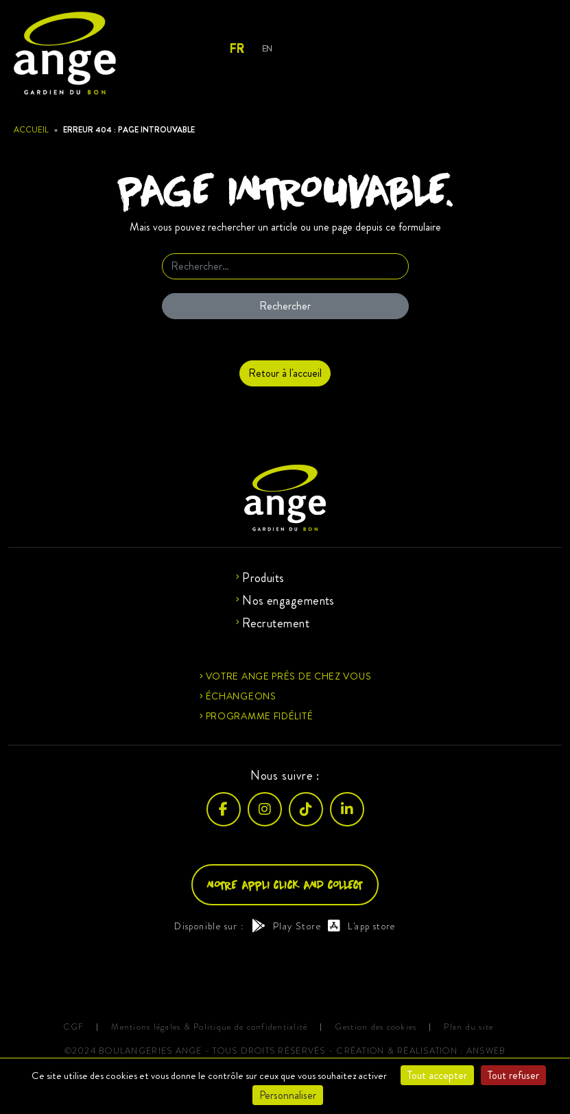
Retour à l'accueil (285, 373)
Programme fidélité (259, 716)
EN (267, 48)
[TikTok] (306, 809)
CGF (73, 1027)
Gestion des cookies (375, 1027)
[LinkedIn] (347, 809)
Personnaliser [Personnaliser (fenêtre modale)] (287, 1095)
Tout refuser (513, 1075)
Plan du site (468, 1027)
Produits (263, 578)
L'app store (362, 926)
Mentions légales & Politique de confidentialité (209, 1027)
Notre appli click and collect (285, 884)
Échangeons (241, 696)
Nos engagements (288, 601)
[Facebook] (223, 809)
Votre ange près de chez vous (289, 676)
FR (236, 49)
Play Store (286, 926)
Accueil (31, 130)
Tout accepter (437, 1075)
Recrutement (275, 623)
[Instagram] (265, 809)
